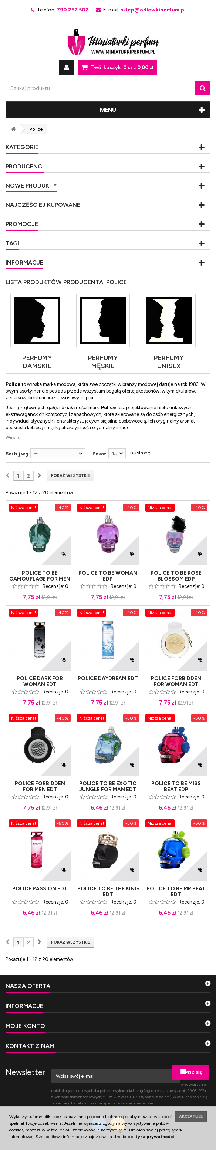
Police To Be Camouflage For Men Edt (39, 579)
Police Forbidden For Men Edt (40, 787)
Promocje (22, 224)
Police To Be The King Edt (108, 892)
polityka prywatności (150, 1136)
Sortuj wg (17, 454)
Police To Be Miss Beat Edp (176, 787)
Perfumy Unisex (169, 362)
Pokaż (99, 454)
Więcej (13, 437)
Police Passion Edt (40, 889)
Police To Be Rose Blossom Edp (176, 576)
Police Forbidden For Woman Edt (176, 681)
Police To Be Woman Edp (107, 576)
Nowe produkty (31, 185)
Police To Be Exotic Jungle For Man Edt (107, 787)
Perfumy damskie (37, 362)
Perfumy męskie (103, 362)
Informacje (24, 262)
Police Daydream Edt (108, 679)
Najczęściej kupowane (43, 204)
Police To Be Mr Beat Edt (176, 892)
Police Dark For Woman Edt (40, 681)
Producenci (25, 166)
